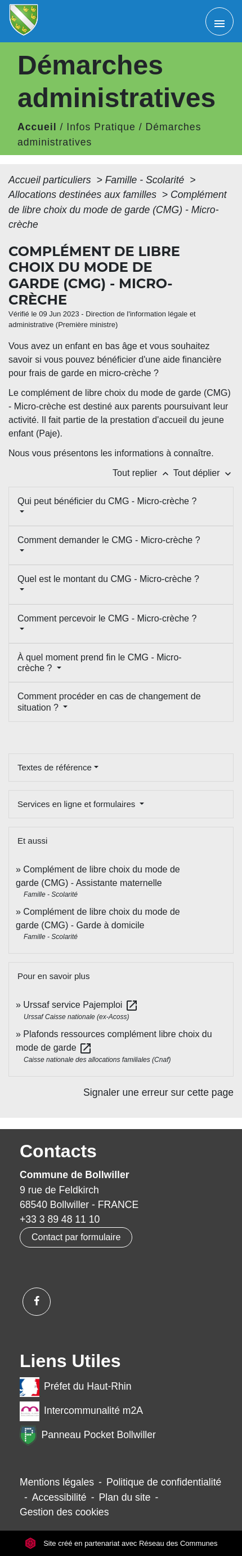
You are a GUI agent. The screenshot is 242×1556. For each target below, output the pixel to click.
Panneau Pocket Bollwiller (88, 1435)
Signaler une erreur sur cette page (158, 1092)
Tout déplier (203, 473)
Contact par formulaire (76, 1237)
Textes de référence (54, 767)
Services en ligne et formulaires (77, 804)
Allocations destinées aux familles (83, 194)
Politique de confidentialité (163, 1482)
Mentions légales (57, 1482)
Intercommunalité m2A (81, 1411)
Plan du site (125, 1497)
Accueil (37, 127)
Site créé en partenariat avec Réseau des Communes (121, 1543)
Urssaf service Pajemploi (80, 1005)
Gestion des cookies (64, 1512)
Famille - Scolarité (146, 180)
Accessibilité (59, 1497)
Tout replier (143, 473)
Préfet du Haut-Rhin (76, 1387)
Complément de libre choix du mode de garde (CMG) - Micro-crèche (117, 209)
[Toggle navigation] (219, 21)
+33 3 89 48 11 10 (60, 1219)
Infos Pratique (101, 127)
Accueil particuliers (51, 180)
